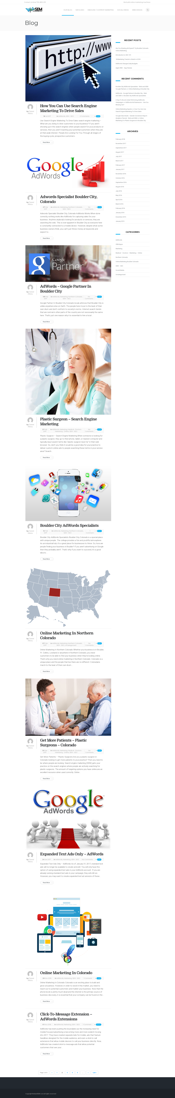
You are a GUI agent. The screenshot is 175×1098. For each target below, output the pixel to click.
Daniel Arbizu (31, 112)
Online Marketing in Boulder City (139, 89)
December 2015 (121, 217)
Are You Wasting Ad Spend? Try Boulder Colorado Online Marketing (132, 49)
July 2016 (119, 191)
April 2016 (119, 199)
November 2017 (121, 143)
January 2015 (120, 221)
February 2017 (120, 165)
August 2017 (120, 152)
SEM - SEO (70, 116)
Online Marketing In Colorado (66, 973)
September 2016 (121, 182)
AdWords (61, 116)
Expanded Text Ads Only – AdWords (71, 854)
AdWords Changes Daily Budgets (127, 63)
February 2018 (120, 139)
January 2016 (120, 212)
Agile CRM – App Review (124, 68)
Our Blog (68, 10)
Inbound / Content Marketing (101, 10)
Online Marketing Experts (124, 109)
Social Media (123, 10)
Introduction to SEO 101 (123, 55)
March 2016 (119, 204)
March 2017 (119, 161)
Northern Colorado (75, 207)
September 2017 (121, 148)
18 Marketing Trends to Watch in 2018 (128, 59)
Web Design (137, 10)
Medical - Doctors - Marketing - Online (68, 430)
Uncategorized (70, 645)
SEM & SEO (80, 10)
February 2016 (120, 208)
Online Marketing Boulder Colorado (127, 261)
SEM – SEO (119, 266)
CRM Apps (119, 244)
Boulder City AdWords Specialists (69, 525)
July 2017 (119, 156)
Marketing (64, 207)
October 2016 (120, 178)
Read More (46, 142)
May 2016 (119, 195)
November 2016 (121, 174)
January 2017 (120, 169)
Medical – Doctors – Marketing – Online (129, 253)
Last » (95, 1072)
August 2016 (120, 187)
